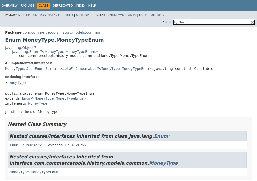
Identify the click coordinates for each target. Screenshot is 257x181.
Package (27, 5)
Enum (26, 98)
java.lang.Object (19, 48)
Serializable (58, 69)
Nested (24, 15)
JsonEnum (34, 69)
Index (80, 5)
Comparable (85, 69)
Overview (10, 5)
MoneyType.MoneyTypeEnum (69, 52)
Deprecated (63, 5)
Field (69, 15)
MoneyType (14, 69)
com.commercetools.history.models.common (62, 32)
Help (92, 5)
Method (82, 15)
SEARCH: (165, 22)
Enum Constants (47, 15)
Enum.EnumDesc (23, 145)
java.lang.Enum (25, 52)
